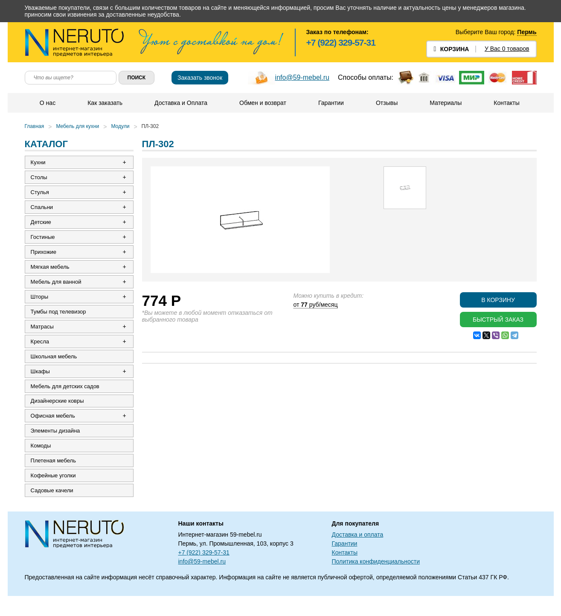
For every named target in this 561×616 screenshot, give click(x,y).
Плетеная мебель (54, 478)
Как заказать (104, 102)
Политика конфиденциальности (376, 581)
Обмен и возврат (262, 102)
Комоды (42, 462)
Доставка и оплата (358, 554)
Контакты (506, 102)
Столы (40, 178)
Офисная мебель (54, 431)
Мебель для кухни (77, 126)
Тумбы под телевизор (59, 320)
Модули (120, 126)
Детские (42, 226)
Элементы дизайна (56, 447)
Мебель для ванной (57, 289)
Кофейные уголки (54, 494)
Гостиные (44, 241)
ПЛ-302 (150, 126)
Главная (34, 126)
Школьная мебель (55, 368)
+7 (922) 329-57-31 (340, 42)
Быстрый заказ (498, 319)
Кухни (39, 163)
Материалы (446, 102)
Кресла (41, 352)
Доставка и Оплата (180, 102)
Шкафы (41, 384)
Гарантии (331, 102)
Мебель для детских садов (66, 399)
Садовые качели (53, 510)
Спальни (43, 210)
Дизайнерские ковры (58, 415)
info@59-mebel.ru (302, 77)
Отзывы (387, 102)
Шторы (40, 305)
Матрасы (43, 336)
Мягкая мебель (51, 273)
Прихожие (44, 257)
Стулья (41, 194)
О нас (47, 102)
